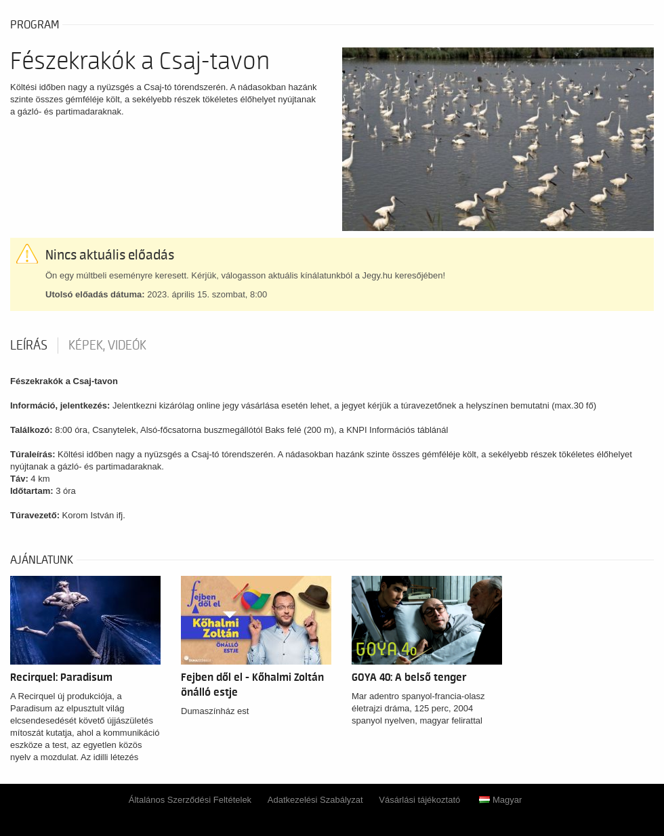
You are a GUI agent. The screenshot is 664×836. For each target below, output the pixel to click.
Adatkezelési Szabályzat (315, 800)
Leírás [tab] (28, 345)
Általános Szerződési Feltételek (190, 800)
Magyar (500, 800)
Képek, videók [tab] (107, 345)
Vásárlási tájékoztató (419, 800)
